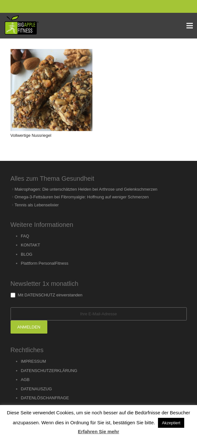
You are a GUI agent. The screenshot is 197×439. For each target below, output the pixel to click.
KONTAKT (30, 245)
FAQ (25, 236)
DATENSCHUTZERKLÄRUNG (49, 370)
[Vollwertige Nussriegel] (51, 90)
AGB (25, 379)
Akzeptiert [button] (171, 422)
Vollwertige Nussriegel (31, 135)
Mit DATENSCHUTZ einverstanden (47, 295)
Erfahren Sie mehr (98, 431)
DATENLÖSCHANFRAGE (45, 397)
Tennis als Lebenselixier (37, 205)
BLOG (26, 254)
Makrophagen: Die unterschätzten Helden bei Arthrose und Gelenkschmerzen (86, 189)
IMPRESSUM (33, 361)
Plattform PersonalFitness (44, 263)
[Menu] (189, 26)
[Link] (21, 25)
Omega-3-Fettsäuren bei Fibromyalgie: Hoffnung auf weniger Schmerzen (82, 197)
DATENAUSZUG (36, 388)
